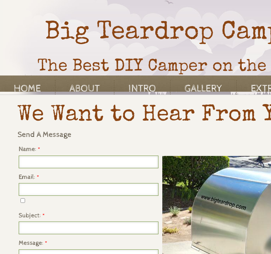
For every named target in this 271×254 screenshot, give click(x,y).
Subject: (32, 215)
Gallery (203, 88)
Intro (142, 88)
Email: (29, 177)
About (85, 88)
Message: (33, 243)
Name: (30, 149)
